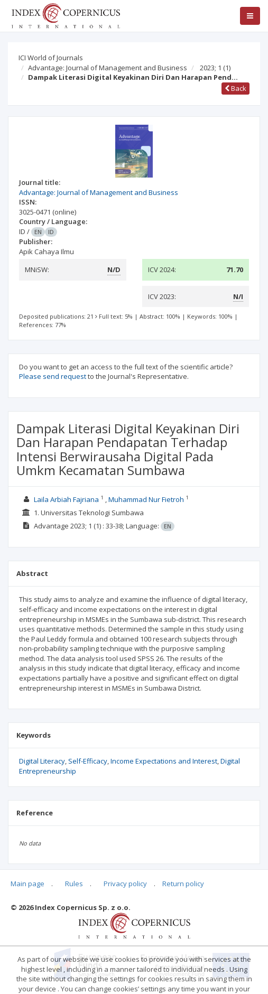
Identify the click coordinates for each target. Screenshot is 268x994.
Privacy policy (125, 883)
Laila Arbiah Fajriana (67, 499)
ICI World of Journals (51, 57)
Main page (27, 883)
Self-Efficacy (87, 761)
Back (235, 88)
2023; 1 (215, 67)
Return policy (183, 883)
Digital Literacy (42, 761)
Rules (74, 883)
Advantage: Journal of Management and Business (107, 67)
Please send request (52, 376)
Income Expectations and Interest (163, 761)
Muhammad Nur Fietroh (147, 499)
